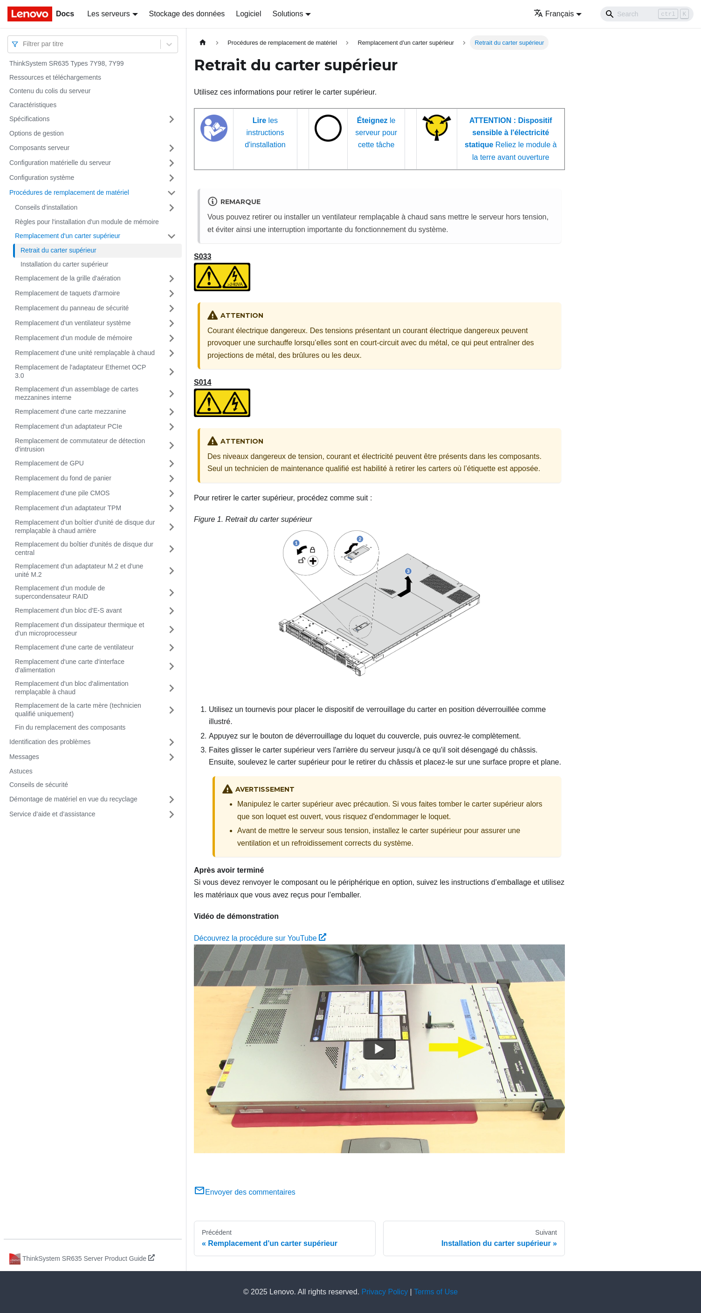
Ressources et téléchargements (55, 77)
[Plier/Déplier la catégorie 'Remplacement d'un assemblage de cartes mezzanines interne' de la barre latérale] (171, 393)
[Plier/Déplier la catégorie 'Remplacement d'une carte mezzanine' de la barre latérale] (171, 411)
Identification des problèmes (49, 741)
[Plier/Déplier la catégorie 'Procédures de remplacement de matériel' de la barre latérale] (171, 192)
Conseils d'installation (46, 207)
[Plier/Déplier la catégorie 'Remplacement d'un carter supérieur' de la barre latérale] (171, 236)
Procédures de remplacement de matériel (69, 192)
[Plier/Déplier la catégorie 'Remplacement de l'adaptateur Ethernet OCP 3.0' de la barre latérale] (171, 372)
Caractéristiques (32, 105)
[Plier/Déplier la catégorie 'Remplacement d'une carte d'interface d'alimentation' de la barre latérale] (171, 666)
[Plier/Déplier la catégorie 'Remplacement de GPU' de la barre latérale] (171, 463)
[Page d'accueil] (203, 42)
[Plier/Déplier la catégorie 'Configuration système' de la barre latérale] (171, 178)
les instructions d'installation (265, 132)
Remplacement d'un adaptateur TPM (68, 508)
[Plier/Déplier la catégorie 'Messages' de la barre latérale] (171, 757)
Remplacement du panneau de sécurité (72, 308)
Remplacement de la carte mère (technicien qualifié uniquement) (78, 710)
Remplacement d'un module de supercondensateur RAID (60, 592)
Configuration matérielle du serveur (60, 162)
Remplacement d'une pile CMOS (62, 493)
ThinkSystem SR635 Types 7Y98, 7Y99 (66, 63)
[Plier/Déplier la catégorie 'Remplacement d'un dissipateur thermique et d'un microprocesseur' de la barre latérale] (171, 629)
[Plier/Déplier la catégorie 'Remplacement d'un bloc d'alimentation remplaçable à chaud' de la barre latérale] (171, 688)
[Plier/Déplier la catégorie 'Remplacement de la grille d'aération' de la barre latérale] (171, 278)
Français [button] (554, 14)
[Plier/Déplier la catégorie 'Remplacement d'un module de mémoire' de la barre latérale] (171, 338)
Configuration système (41, 177)
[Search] (647, 14)
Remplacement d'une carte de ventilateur (74, 647)
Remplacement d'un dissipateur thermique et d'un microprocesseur (79, 629)
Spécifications (29, 119)
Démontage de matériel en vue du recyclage (73, 799)
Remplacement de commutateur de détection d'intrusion (80, 445)
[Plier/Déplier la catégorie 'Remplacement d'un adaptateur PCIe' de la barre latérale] (171, 426)
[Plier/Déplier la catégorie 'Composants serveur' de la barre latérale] (171, 148)
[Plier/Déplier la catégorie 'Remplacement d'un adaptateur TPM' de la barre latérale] (171, 508)
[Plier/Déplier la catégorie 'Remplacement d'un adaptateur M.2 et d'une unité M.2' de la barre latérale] (171, 570)
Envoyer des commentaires (245, 1192)
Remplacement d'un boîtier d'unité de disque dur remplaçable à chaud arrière (85, 526)
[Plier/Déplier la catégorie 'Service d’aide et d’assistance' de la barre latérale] (171, 814)
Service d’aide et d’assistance (52, 814)
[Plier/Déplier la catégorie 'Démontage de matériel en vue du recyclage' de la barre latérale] (171, 799)
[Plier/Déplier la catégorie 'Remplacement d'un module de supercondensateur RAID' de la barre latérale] (171, 592)
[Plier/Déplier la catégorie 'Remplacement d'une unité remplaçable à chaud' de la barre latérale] (171, 353)
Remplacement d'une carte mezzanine (70, 411)
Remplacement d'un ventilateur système (73, 323)
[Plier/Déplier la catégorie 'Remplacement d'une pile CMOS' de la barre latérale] (171, 493)
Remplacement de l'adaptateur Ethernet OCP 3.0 (80, 371)
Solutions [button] (288, 14)
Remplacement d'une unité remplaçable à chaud (85, 352)
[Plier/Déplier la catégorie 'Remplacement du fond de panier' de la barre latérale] (171, 478)
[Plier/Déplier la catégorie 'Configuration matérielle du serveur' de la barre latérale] (171, 163)
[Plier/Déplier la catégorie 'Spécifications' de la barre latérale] (171, 119)
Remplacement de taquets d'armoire (67, 293)
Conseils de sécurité (38, 784)
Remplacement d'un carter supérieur (67, 235)
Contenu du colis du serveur (49, 91)
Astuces (21, 771)
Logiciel (248, 14)
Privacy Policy (385, 1292)
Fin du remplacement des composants (70, 727)
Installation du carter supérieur (64, 264)
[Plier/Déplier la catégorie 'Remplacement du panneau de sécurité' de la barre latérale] (171, 308)
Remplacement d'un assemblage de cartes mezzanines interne (76, 393)
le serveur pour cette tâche (376, 132)
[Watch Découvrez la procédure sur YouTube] (379, 1049)
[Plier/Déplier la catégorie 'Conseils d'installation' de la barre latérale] (171, 207)
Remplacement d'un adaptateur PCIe (68, 426)
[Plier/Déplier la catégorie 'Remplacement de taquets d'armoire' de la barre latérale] (171, 293)
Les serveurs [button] (108, 14)
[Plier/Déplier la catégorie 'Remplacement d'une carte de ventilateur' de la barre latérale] (171, 647)
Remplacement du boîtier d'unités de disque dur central (84, 548)
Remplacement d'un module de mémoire (73, 338)
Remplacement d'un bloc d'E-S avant (68, 610)
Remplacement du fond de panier (63, 478)
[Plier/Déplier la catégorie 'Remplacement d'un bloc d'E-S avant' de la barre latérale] (171, 610)
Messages (24, 756)
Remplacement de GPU (49, 463)
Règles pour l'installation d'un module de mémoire (87, 222)
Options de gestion (36, 133)
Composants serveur (39, 147)
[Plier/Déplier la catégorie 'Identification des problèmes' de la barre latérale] (171, 742)
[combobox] (24, 44)
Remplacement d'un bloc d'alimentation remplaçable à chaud (71, 688)
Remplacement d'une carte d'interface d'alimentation (69, 666)
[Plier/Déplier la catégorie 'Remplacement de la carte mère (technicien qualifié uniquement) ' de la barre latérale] (171, 710)
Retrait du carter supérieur (58, 250)
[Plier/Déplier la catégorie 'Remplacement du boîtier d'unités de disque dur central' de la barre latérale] (171, 549)
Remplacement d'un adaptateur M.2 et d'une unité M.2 (79, 570)
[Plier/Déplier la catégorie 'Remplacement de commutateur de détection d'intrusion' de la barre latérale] (171, 445)
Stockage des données (187, 14)
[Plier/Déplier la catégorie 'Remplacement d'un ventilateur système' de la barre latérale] (171, 323)
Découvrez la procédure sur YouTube (260, 938)
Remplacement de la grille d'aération (68, 278)
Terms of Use (436, 1292)
